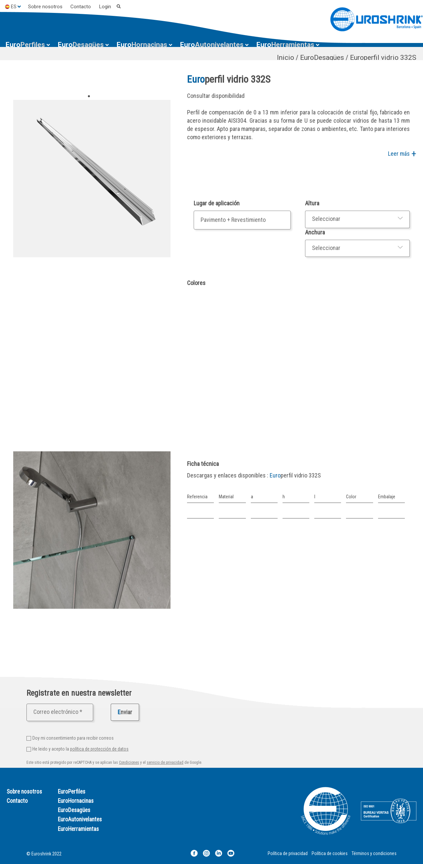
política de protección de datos (99, 749)
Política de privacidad (288, 853)
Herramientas (285, 45)
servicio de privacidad (165, 762)
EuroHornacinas (76, 801)
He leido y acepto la (80, 749)
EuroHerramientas (78, 829)
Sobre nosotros (45, 7)
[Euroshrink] (376, 19)
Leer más (399, 153)
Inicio (285, 58)
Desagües (81, 45)
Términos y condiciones (374, 853)
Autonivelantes (212, 45)
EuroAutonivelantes (80, 819)
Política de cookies (330, 853)
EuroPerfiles (71, 791)
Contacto (80, 7)
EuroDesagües (322, 58)
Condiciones (129, 762)
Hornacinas (142, 45)
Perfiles (25, 45)
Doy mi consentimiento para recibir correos (73, 738)
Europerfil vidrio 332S (383, 58)
